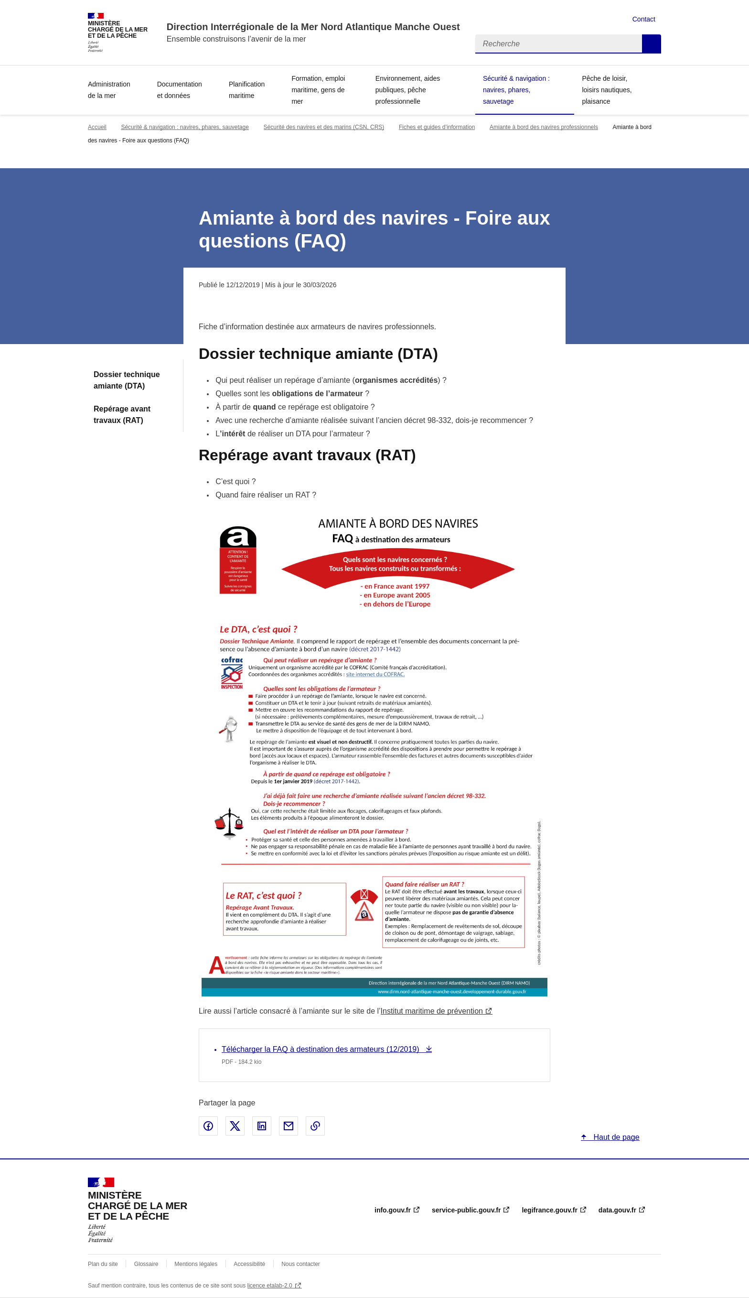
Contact (643, 19)
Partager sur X (235, 1126)
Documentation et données (179, 89)
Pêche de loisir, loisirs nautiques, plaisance (606, 90)
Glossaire (146, 1264)
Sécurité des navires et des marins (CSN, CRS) (324, 127)
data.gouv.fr (617, 1210)
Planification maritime (247, 89)
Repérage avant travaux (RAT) (122, 414)
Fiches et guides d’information (437, 127)
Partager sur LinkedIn (261, 1126)
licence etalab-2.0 (269, 1285)
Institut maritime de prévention (432, 1011)
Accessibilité (249, 1264)
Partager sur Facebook (208, 1126)
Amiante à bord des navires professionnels (544, 127)
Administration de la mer (109, 89)
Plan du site (103, 1264)
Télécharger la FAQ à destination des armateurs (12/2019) (321, 1049)
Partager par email (288, 1126)
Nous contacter (300, 1264)
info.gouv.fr (392, 1210)
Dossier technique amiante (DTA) (127, 380)
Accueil (97, 127)
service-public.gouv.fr (466, 1210)
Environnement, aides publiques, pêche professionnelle (407, 90)
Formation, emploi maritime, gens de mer (318, 90)
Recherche (651, 44)
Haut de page (615, 1137)
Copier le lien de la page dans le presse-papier (315, 1126)
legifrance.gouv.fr (549, 1210)
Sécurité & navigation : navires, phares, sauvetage (516, 90)
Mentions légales (195, 1264)
